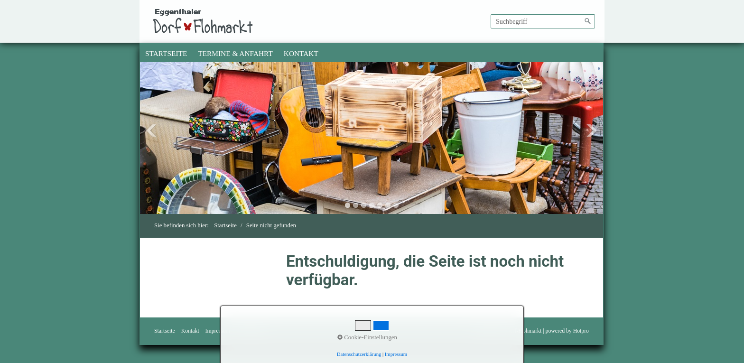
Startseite (166, 53)
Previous (151, 130)
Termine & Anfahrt (235, 53)
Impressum (217, 331)
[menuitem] (166, 53)
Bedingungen (251, 331)
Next (591, 130)
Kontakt (301, 53)
